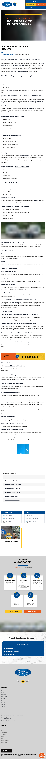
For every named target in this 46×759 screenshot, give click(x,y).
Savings (3, 702)
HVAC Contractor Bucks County (12, 500)
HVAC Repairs (28, 567)
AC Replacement (10, 518)
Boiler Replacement (6, 153)
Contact (3, 704)
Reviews (3, 698)
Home (4, 54)
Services (3, 692)
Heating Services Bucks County (12, 492)
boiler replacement (24, 155)
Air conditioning (7, 512)
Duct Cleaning (4, 696)
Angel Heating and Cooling (9, 402)
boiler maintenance (16, 302)
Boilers (31, 515)
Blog (2, 700)
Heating (28, 512)
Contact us (4, 409)
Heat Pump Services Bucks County (13, 484)
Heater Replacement (34, 518)
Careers (3, 706)
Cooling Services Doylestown (12, 480)
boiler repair (13, 71)
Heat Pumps (9, 515)
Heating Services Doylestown (12, 496)
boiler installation (22, 71)
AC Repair (8, 521)
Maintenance (4, 694)
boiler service (10, 90)
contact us (27, 90)
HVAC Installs (17, 567)
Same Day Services (14, 611)
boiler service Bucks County (18, 65)
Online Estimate (32, 611)
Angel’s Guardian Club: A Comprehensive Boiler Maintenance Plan (19, 299)
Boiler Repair (4, 105)
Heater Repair (32, 521)
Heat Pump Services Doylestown (12, 488)
